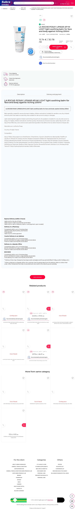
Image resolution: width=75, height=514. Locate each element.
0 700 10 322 (64, 4)
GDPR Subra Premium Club (19, 473)
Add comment (37, 277)
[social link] (72, 496)
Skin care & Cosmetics (41, 468)
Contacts (19, 488)
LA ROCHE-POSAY (54, 34)
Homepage (5, 8)
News (19, 482)
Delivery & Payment (19, 490)
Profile (60, 464)
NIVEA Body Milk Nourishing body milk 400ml (62, 403)
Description (21, 94)
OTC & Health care (41, 464)
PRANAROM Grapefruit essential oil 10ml (38, 403)
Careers (19, 484)
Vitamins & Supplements (41, 466)
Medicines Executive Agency (60, 471)
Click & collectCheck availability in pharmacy (51, 52)
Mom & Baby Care (41, 471)
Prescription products (41, 475)
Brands (19, 475)
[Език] (56, 3)
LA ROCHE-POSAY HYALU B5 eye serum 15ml (38, 360)
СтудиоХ (43, 508)
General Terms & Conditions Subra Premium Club (19, 471)
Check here (50, 500)
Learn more (11, 79)
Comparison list (60, 468)
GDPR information (19, 468)
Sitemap (19, 479)
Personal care (41, 473)
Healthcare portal (19, 486)
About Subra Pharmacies (19, 464)
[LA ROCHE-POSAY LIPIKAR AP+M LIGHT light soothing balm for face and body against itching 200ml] (19, 39)
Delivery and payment (54, 94)
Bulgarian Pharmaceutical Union (60, 473)
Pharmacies (19, 477)
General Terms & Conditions (19, 466)
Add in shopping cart (59, 47)
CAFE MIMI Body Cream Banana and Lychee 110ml (13, 403)
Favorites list (60, 466)
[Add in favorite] (23, 292)
